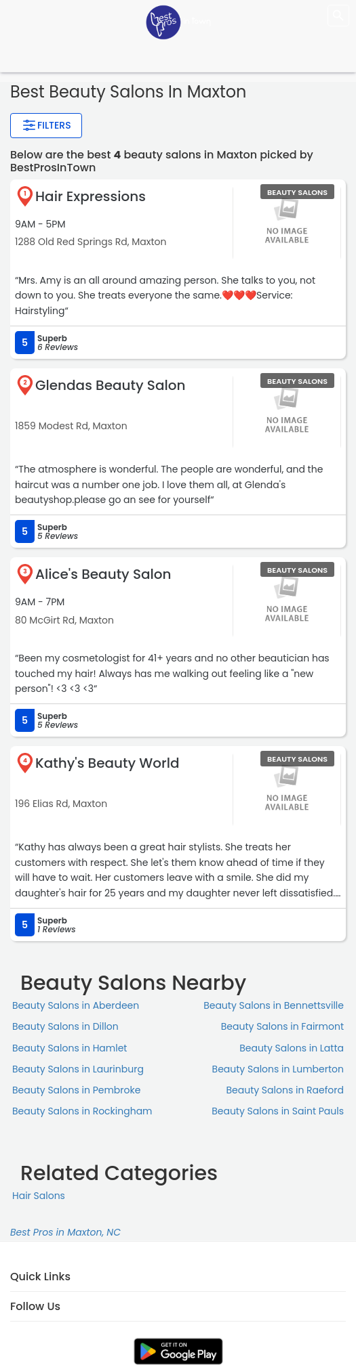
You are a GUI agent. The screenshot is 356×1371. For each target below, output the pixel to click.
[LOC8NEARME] (178, 21)
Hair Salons (38, 1195)
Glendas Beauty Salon (110, 385)
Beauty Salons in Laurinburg (78, 1069)
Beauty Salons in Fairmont (282, 1026)
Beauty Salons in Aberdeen (75, 1005)
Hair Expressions (90, 196)
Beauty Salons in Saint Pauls (278, 1111)
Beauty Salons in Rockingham (82, 1111)
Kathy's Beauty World (107, 763)
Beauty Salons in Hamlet (69, 1048)
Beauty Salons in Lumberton (278, 1069)
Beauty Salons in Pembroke (76, 1090)
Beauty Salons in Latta (291, 1048)
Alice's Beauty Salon (103, 574)
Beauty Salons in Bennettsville (273, 1005)
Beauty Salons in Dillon (65, 1026)
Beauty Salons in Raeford (285, 1090)
